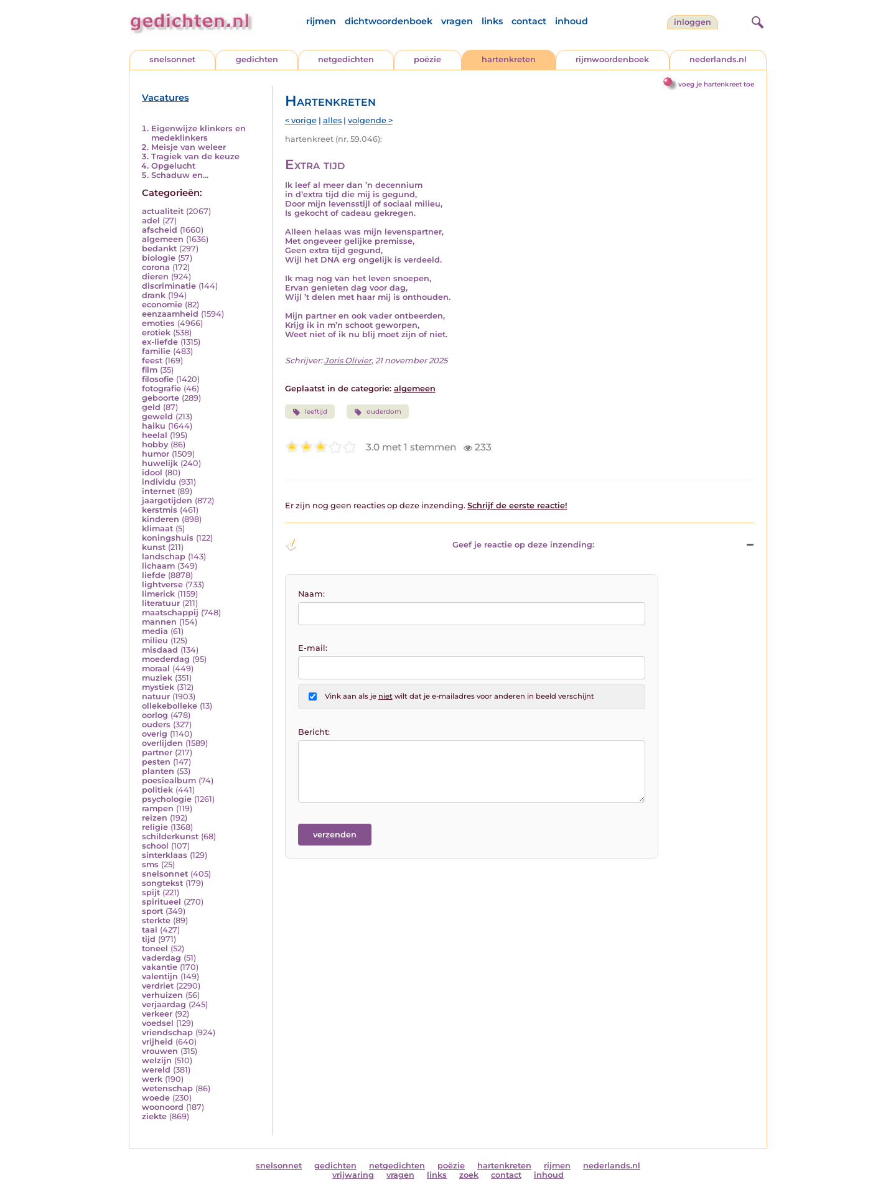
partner (157, 752)
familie (156, 351)
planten (158, 771)
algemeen (163, 239)
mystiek (158, 687)
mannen (159, 621)
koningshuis (168, 538)
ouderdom (377, 412)
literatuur (161, 603)
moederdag (166, 659)
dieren (155, 276)
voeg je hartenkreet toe (716, 84)
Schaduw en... (179, 175)
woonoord (163, 1107)
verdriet (158, 985)
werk (152, 1079)
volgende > (370, 120)
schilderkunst (170, 836)
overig (154, 733)
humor (155, 454)
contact (528, 21)
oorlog (155, 715)
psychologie (167, 799)
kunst (154, 547)
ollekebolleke (169, 705)
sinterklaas (164, 855)
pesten (156, 761)
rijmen (321, 21)
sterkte (156, 920)
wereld (156, 1069)
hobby (155, 444)
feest (152, 360)
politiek (157, 789)
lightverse (162, 584)
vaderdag (161, 957)
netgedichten (346, 59)
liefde (154, 575)
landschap (163, 556)
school (155, 845)
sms (150, 864)
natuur (156, 696)
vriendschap (167, 1032)
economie (162, 304)
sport (152, 911)
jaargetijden (167, 500)
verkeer (157, 1013)
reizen (154, 817)
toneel (155, 948)
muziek (157, 677)
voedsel (158, 1023)
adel (151, 220)
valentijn (160, 976)
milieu (155, 640)
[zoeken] (756, 20)
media (155, 631)
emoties (158, 323)
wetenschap (167, 1088)
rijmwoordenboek (612, 59)
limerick (158, 593)
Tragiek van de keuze (195, 156)
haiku (154, 426)
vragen (457, 21)
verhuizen (162, 995)
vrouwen (160, 1051)
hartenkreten (509, 59)
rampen (158, 808)
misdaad (160, 649)
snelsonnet (172, 59)
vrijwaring (353, 1175)
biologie (158, 258)
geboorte (160, 398)
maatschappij (170, 612)
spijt (151, 892)
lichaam (158, 566)
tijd (149, 939)
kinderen (160, 519)
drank (154, 295)
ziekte (154, 1116)
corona (156, 267)
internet (158, 491)
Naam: (311, 593)
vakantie (159, 967)
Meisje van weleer (188, 147)
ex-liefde (160, 342)
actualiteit (163, 211)
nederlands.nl (718, 59)
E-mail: (312, 648)
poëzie (427, 59)
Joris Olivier (347, 360)
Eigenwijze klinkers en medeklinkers (198, 133)
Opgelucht (173, 165)
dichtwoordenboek (388, 21)
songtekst (162, 883)
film (149, 370)
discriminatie (169, 286)
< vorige (301, 120)
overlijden (162, 743)
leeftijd (309, 412)
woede (156, 1097)
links (492, 21)
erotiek (156, 332)
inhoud (571, 21)
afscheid (159, 230)
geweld (157, 416)
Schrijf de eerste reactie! (517, 505)
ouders (156, 724)
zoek (468, 1175)
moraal (156, 668)
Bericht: (314, 732)
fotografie (161, 388)
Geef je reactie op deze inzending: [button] (439, 545)
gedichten (257, 59)
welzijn (157, 1060)
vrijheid (157, 1041)
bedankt (159, 248)
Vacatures (165, 97)
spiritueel (161, 901)
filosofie (158, 379)
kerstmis (159, 510)
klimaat (157, 528)
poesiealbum (169, 780)
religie (155, 827)
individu (159, 482)
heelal (154, 435)
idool (152, 472)
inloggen (692, 22)
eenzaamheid (170, 314)
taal (149, 929)
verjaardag (164, 1004)
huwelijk (160, 463)
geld (151, 407)
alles (332, 120)
